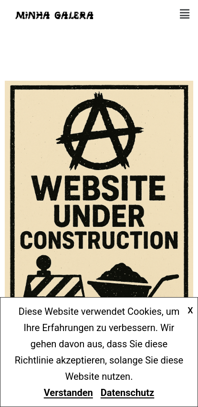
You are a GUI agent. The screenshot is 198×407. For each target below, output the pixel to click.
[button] (184, 14)
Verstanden (68, 392)
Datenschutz (128, 392)
